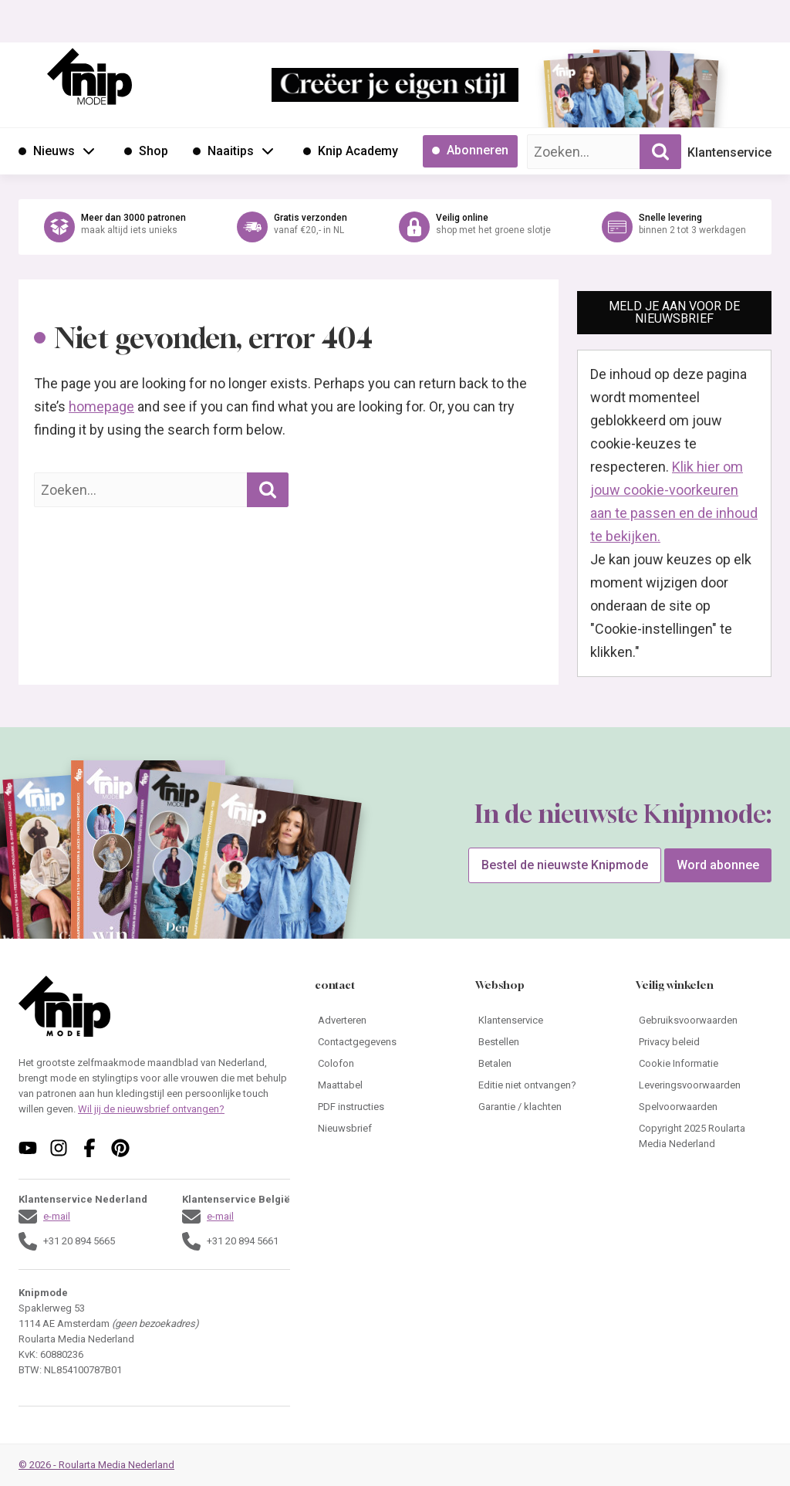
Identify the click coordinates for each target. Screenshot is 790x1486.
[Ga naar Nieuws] (47, 151)
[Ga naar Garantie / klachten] (543, 1107)
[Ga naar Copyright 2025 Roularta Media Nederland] (703, 1136)
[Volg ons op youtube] (28, 1148)
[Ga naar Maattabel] (383, 1085)
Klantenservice (729, 152)
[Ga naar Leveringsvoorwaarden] (703, 1085)
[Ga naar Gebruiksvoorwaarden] (703, 1020)
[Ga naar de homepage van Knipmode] (89, 76)
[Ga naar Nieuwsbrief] (383, 1128)
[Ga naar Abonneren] (470, 151)
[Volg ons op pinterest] (120, 1148)
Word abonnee (718, 865)
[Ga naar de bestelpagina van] (585, 97)
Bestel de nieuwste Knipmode (564, 865)
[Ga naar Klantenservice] (543, 1020)
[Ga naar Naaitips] (223, 151)
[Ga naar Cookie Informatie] (703, 1064)
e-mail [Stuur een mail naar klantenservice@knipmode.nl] (56, 1216)
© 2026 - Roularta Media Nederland (96, 1465)
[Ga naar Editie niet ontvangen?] (543, 1085)
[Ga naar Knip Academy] (350, 151)
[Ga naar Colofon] (383, 1064)
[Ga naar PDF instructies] (383, 1107)
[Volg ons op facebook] (89, 1148)
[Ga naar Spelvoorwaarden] (703, 1107)
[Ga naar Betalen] (543, 1064)
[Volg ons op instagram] (58, 1148)
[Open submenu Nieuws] (89, 150)
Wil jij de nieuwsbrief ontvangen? (151, 1109)
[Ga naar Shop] (146, 151)
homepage (101, 406)
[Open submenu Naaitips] (268, 150)
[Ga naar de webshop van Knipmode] (395, 227)
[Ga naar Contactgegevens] (383, 1042)
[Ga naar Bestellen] (543, 1042)
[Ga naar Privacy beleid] (703, 1042)
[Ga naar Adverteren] (383, 1020)
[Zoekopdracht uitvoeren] (660, 151)
